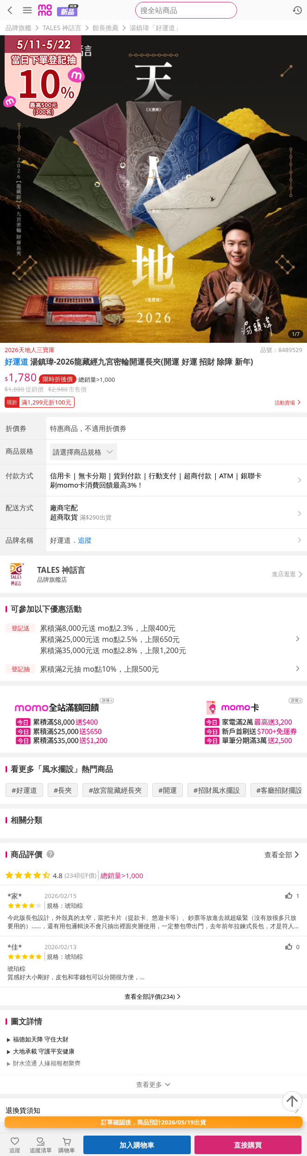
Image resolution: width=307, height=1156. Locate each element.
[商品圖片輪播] (153, 189)
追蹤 (85, 540)
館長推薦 (106, 27)
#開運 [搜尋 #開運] (167, 790)
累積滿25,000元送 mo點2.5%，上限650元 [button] (110, 639)
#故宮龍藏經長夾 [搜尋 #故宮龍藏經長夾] (115, 790)
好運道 (16, 361)
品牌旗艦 (18, 27)
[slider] (153, 719)
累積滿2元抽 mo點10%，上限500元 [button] (99, 669)
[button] (153, 400)
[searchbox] (186, 10)
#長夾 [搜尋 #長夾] (63, 790)
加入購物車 (136, 1145)
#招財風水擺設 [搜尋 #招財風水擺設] (217, 790)
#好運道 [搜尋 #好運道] (24, 790)
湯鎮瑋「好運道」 (156, 27)
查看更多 (153, 1084)
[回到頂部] (292, 1101)
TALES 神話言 (62, 27)
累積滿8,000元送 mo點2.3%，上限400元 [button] (107, 628)
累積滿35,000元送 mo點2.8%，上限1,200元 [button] (113, 650)
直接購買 (248, 1145)
